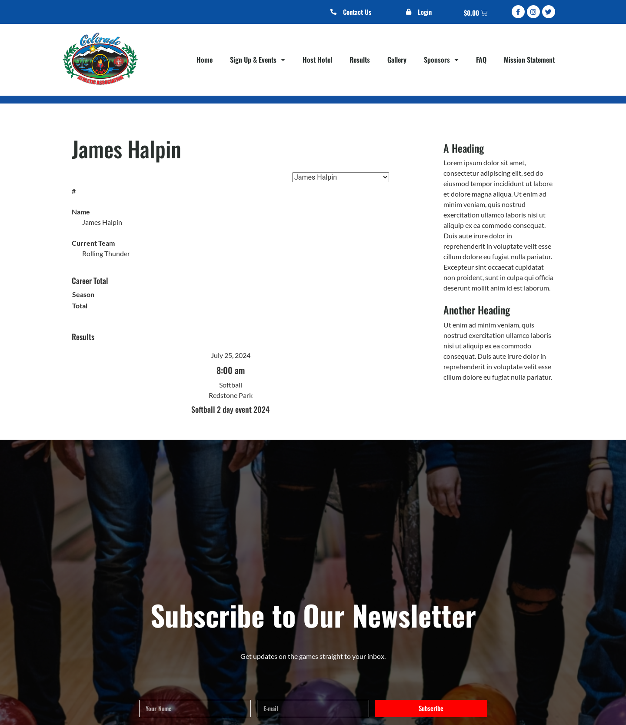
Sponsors (441, 59)
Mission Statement (529, 59)
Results (360, 59)
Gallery (396, 59)
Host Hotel (317, 59)
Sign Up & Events (257, 59)
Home (204, 59)
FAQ (481, 59)
